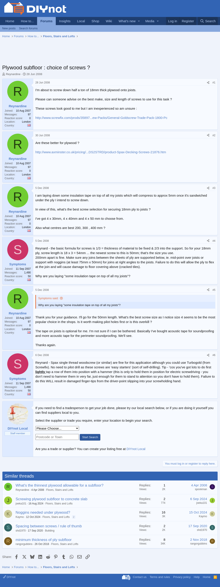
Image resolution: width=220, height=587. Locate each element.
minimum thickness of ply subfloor (44, 540)
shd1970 (21, 530)
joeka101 (21, 503)
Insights (64, 21)
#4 (214, 240)
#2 (214, 135)
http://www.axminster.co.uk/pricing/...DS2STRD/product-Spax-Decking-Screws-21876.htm (100, 152)
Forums (46, 21)
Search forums (28, 28)
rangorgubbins (24, 544)
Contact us (139, 577)
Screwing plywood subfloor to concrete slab (51, 499)
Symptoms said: (48, 298)
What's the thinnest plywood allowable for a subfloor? (59, 485)
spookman (201, 489)
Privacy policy (182, 577)
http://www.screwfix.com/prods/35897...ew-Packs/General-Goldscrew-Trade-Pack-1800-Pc (101, 118)
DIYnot (9, 577)
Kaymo (20, 517)
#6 (214, 355)
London (26, 121)
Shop (95, 21)
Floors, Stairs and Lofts (59, 489)
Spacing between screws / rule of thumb (49, 526)
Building (49, 530)
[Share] (208, 82)
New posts (9, 28)
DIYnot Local (135, 449)
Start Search (90, 437)
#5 (214, 290)
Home (9, 21)
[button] (139, 21)
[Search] (208, 21)
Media (149, 21)
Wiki (109, 21)
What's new (127, 21)
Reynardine (13, 74)
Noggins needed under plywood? (43, 512)
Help (197, 577)
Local (81, 21)
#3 (214, 188)
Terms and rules (160, 577)
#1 (214, 82)
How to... (27, 21)
